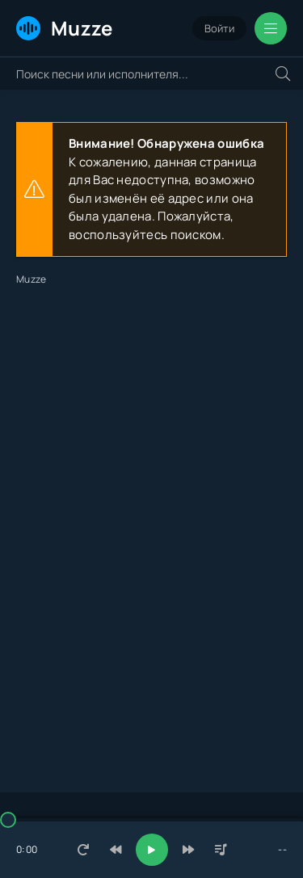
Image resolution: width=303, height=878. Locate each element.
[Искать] (283, 73)
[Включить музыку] (152, 850)
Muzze (64, 28)
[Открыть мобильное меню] (271, 28)
